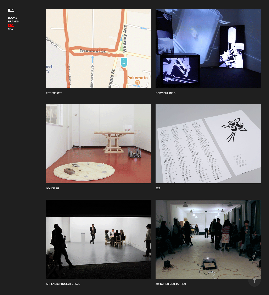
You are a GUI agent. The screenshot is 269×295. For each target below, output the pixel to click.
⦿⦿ (10, 29)
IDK (11, 10)
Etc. (11, 25)
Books (12, 17)
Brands (13, 21)
